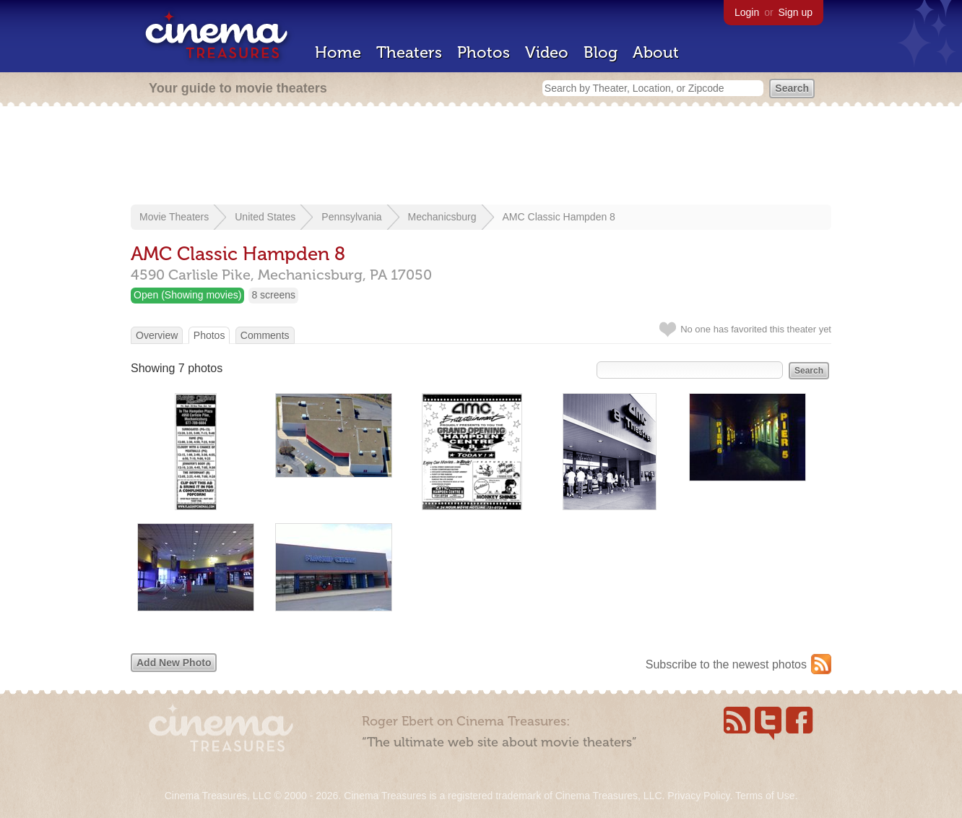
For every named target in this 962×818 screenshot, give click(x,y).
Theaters (409, 52)
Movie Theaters (174, 217)
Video (546, 52)
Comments (265, 335)
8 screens (273, 295)
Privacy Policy (698, 795)
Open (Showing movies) (187, 295)
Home (338, 52)
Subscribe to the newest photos (726, 664)
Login (746, 12)
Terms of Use (764, 795)
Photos (483, 52)
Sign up (795, 12)
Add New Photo (173, 662)
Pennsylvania (351, 217)
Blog (601, 52)
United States (265, 217)
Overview (157, 335)
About (656, 52)
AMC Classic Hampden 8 (559, 217)
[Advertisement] (481, 156)
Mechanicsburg (442, 217)
